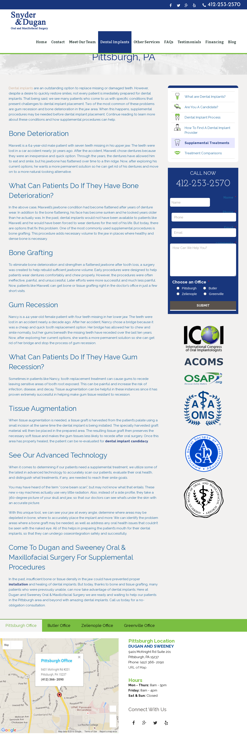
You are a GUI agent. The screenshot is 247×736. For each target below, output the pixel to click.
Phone (229, 212)
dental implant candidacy (126, 441)
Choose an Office (191, 282)
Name (229, 197)
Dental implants (21, 88)
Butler (213, 288)
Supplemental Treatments (207, 143)
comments (226, 243)
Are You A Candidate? (201, 107)
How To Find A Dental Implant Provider (207, 130)
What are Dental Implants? (205, 97)
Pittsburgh (189, 288)
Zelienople (189, 294)
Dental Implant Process (202, 117)
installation (19, 584)
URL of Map (137, 667)
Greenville (216, 294)
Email (230, 227)
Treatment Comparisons (203, 153)
